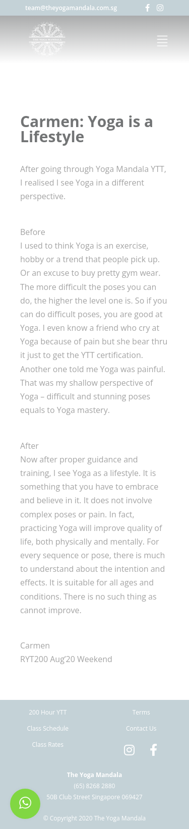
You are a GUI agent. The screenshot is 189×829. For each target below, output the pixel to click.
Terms (141, 712)
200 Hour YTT (48, 712)
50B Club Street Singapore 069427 (94, 797)
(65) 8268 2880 (94, 786)
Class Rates (48, 744)
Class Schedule (48, 728)
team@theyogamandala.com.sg (71, 8)
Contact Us (141, 728)
